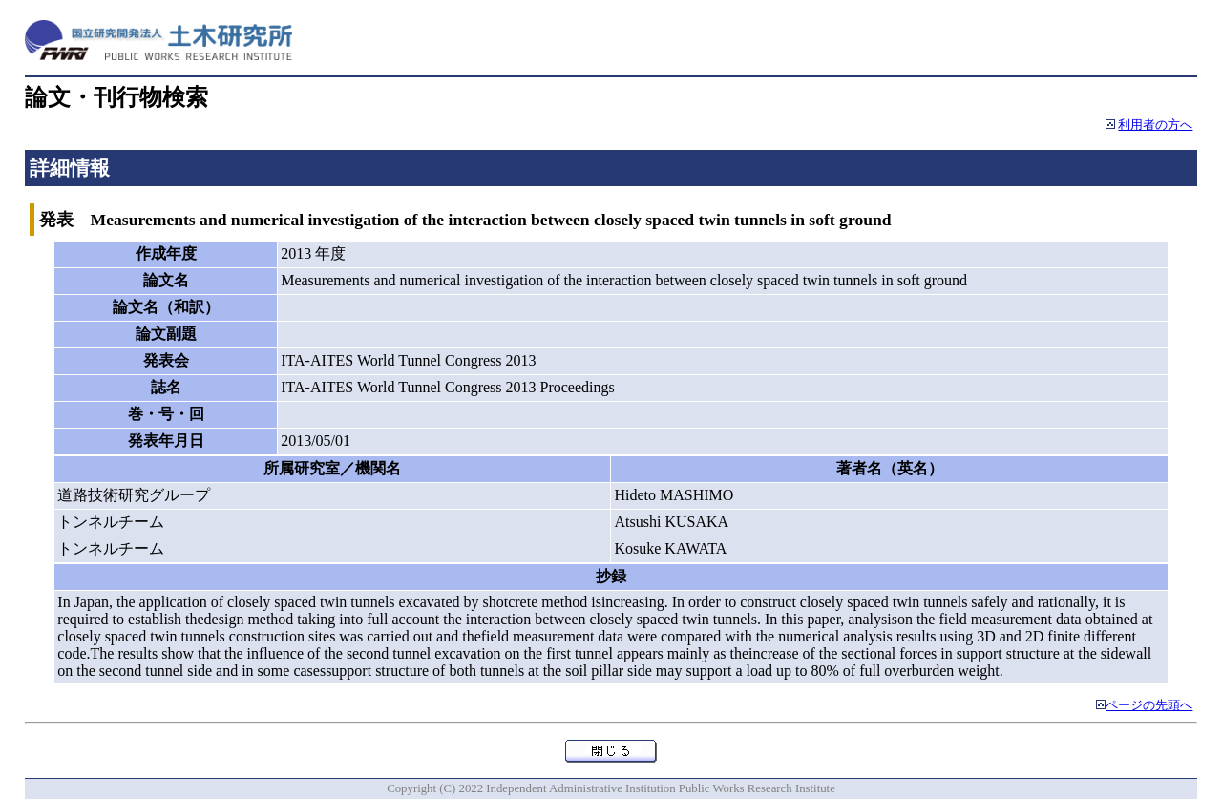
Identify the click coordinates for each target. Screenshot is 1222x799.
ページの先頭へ (1149, 705)
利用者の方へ (1155, 125)
